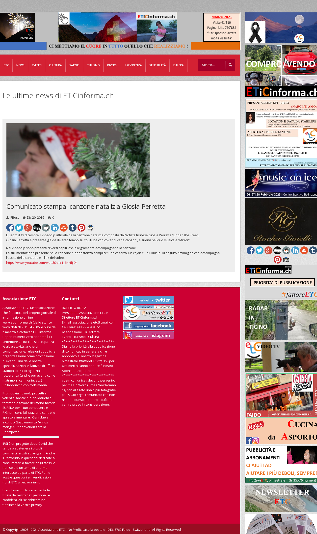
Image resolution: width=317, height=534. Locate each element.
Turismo (93, 65)
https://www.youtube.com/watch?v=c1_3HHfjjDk (42, 262)
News (20, 65)
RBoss (14, 217)
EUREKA (178, 65)
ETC (6, 65)
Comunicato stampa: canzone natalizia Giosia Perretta (86, 206)
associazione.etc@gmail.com (93, 322)
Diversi (112, 65)
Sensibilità (157, 65)
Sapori (74, 65)
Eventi (37, 65)
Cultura (55, 65)
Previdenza (133, 65)
